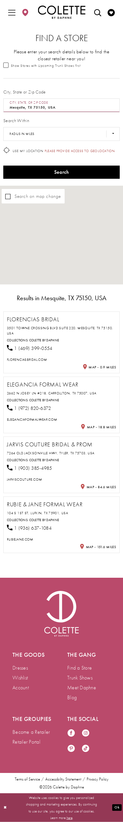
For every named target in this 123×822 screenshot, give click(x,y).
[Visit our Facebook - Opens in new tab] (71, 733)
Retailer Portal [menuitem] (26, 741)
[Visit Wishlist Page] (111, 12)
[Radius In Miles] (61, 134)
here (69, 817)
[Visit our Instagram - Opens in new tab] (86, 733)
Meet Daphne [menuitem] (81, 687)
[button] (12, 12)
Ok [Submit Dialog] (116, 807)
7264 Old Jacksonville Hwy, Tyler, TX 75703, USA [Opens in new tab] (50, 453)
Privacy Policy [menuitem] (98, 779)
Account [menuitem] (20, 687)
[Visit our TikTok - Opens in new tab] (86, 748)
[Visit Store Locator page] (25, 12)
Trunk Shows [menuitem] (79, 677)
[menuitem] (12, 12)
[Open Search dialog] (97, 12)
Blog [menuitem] (72, 697)
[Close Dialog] (5, 808)
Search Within (16, 120)
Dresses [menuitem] (20, 667)
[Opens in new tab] (27, 359)
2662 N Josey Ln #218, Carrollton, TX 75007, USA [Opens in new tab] (51, 393)
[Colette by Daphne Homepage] (61, 12)
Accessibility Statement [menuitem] (63, 779)
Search (61, 172)
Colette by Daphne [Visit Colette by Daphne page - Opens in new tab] (44, 340)
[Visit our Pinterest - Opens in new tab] (71, 748)
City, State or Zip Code (24, 92)
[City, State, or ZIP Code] (61, 105)
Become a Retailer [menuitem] (31, 732)
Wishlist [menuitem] (20, 677)
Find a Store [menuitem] (79, 667)
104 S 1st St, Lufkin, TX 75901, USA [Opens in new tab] (37, 513)
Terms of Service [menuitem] (27, 779)
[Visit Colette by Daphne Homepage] (61, 614)
